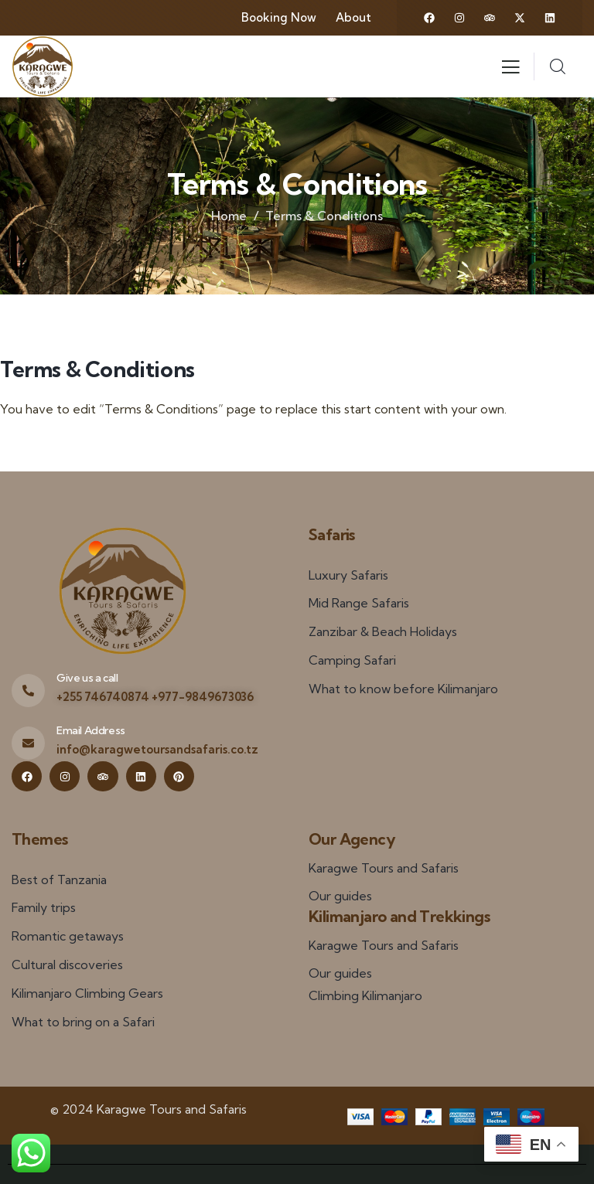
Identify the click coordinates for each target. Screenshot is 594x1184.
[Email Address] (28, 743)
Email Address (90, 730)
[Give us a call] (28, 690)
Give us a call (87, 678)
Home (229, 215)
